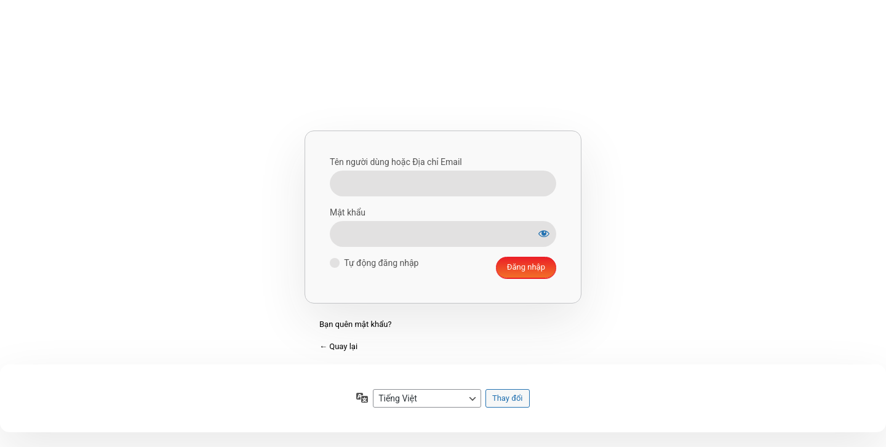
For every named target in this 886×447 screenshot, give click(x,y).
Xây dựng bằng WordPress (443, 79)
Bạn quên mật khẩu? (355, 324)
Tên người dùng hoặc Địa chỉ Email (396, 162)
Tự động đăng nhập (381, 263)
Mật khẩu (347, 212)
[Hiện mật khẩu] (544, 233)
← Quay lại (338, 346)
